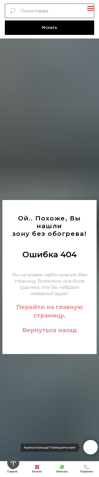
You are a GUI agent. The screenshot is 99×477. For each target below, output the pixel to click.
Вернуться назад (49, 330)
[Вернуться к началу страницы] (13, 463)
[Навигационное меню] (90, 8)
